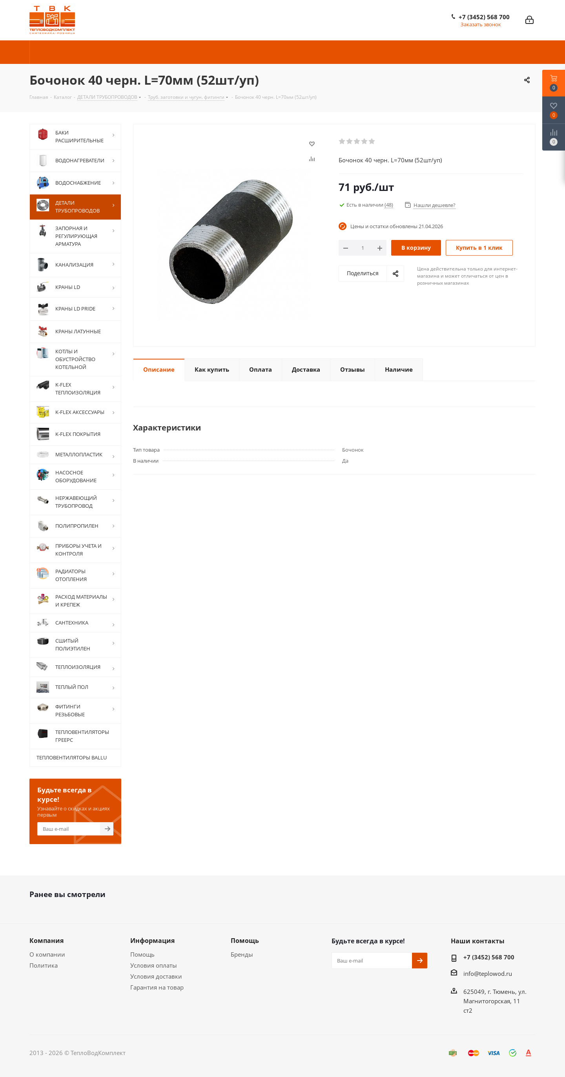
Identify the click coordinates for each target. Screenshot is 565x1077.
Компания (46, 940)
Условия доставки (156, 976)
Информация (152, 940)
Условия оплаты (153, 965)
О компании (47, 954)
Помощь (142, 954)
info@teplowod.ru (487, 973)
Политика (43, 965)
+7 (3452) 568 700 (484, 16)
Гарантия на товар (157, 987)
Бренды (242, 954)
